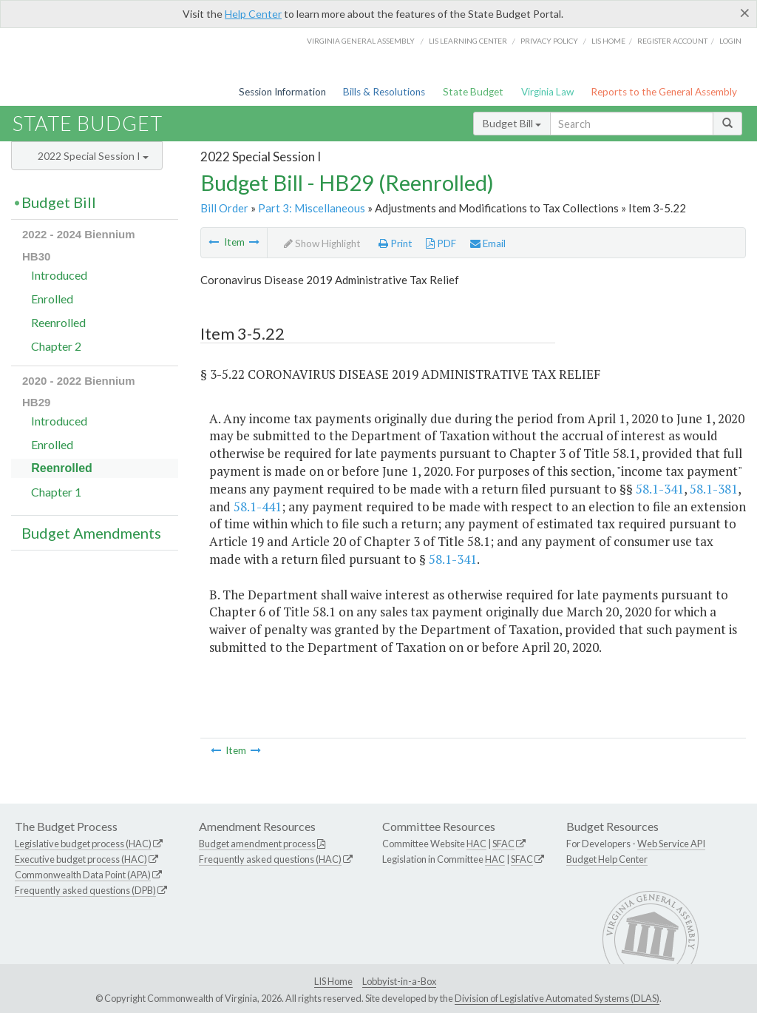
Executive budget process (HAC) (81, 859)
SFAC (503, 843)
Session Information (282, 92)
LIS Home (333, 981)
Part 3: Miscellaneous (311, 208)
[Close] (744, 12)
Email (488, 243)
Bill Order (224, 208)
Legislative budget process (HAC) (83, 843)
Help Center (253, 13)
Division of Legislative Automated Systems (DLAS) (557, 998)
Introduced (59, 275)
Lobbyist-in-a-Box (399, 981)
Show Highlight (322, 243)
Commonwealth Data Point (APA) (83, 875)
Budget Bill (512, 123)
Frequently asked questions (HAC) (270, 859)
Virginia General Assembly (361, 40)
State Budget (473, 92)
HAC (476, 843)
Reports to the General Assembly (664, 92)
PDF (441, 243)
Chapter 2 (56, 346)
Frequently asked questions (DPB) (85, 890)
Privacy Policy (549, 40)
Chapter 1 (56, 492)
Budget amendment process (257, 843)
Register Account (672, 40)
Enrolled (52, 299)
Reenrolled (58, 322)
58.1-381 (714, 488)
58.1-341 (660, 488)
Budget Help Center (607, 859)
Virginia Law (547, 92)
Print (395, 243)
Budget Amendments (91, 533)
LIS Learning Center (468, 40)
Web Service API (671, 843)
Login (730, 40)
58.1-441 (258, 506)
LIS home (608, 40)
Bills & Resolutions (384, 92)
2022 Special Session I (93, 155)
